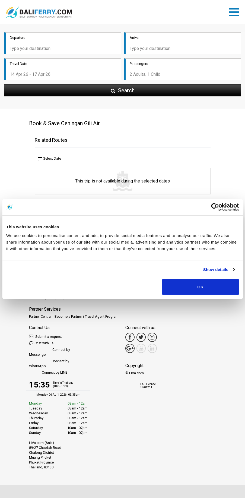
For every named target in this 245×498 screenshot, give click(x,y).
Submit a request (45, 336)
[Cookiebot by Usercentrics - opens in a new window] (215, 207)
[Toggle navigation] (235, 11)
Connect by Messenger (49, 352)
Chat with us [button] (41, 343)
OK (200, 286)
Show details (215, 269)
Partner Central (40, 316)
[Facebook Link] (130, 337)
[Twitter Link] (141, 337)
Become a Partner (68, 316)
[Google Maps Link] (130, 348)
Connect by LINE (48, 372)
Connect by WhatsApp (49, 363)
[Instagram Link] (152, 337)
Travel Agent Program (102, 316)
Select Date (49, 158)
